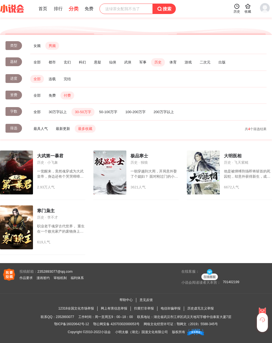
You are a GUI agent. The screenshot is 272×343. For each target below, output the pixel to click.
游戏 (188, 62)
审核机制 (60, 278)
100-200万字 (135, 112)
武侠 (127, 62)
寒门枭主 (46, 210)
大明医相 (233, 156)
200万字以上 (164, 112)
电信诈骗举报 (171, 308)
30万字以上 (58, 112)
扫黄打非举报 (144, 308)
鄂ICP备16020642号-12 (71, 324)
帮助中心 (126, 300)
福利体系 (77, 278)
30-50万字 (83, 112)
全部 (37, 62)
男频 (52, 46)
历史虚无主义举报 (200, 308)
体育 (173, 62)
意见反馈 (146, 300)
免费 (52, 95)
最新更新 (63, 129)
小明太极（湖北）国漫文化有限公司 (141, 332)
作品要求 (26, 278)
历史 (158, 62)
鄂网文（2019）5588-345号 (197, 324)
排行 (58, 8)
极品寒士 (139, 156)
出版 (222, 62)
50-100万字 (108, 112)
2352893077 (65, 317)
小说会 (106, 332)
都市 (52, 62)
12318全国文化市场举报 (76, 308)
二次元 (205, 62)
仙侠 (112, 62)
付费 (67, 95)
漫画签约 (43, 278)
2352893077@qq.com (55, 271)
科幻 (82, 62)
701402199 (231, 282)
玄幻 (67, 62)
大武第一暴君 (50, 156)
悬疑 (97, 62)
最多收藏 (85, 129)
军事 (142, 62)
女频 (37, 46)
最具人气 (41, 129)
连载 (52, 79)
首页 (42, 8)
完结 (67, 79)
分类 (74, 9)
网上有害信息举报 (114, 308)
